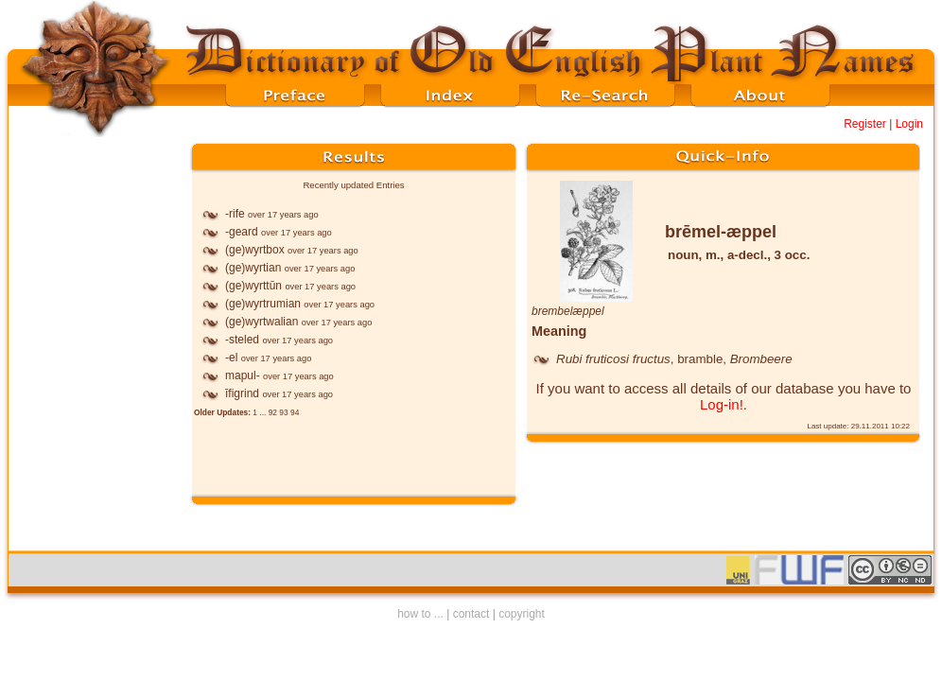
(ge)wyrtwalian (261, 321)
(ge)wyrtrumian (263, 303)
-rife (235, 213)
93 (283, 412)
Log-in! (721, 404)
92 (273, 412)
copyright (521, 613)
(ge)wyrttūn (253, 285)
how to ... (420, 613)
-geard (241, 231)
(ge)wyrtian (253, 267)
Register (865, 124)
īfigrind (242, 393)
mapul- (242, 375)
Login (909, 124)
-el (231, 357)
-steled (242, 339)
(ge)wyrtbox (255, 249)
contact (471, 613)
